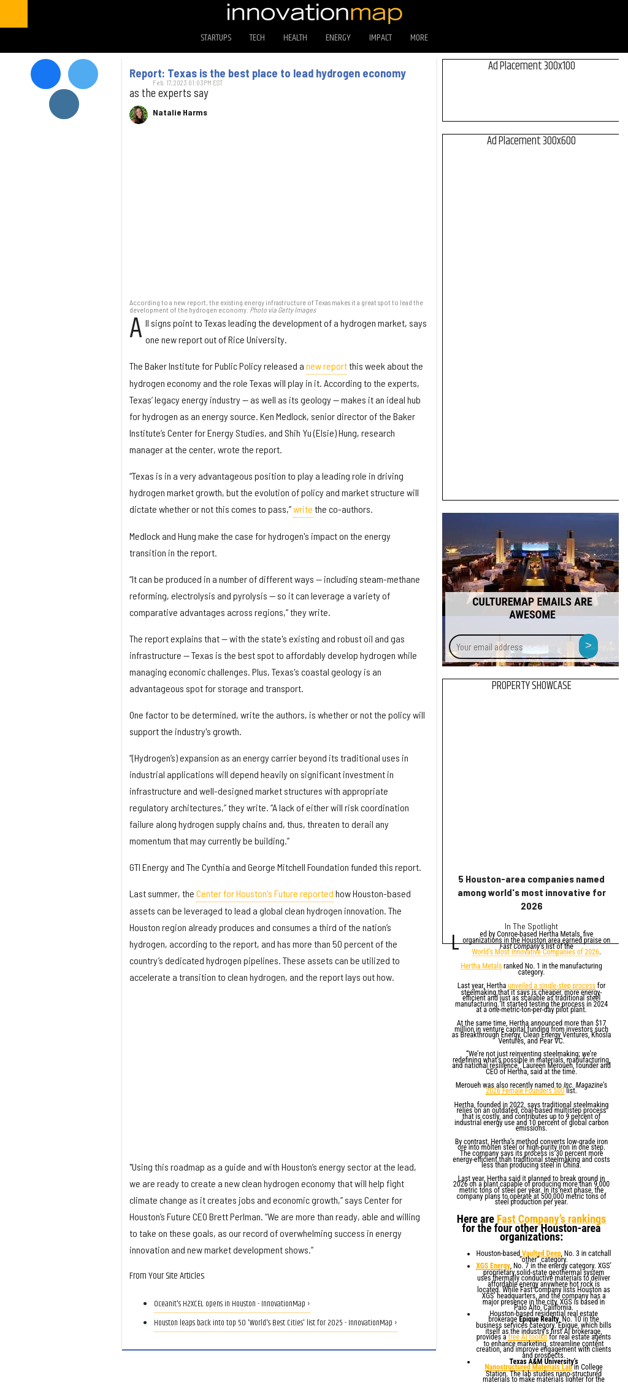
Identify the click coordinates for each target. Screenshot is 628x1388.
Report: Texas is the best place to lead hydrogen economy (267, 73)
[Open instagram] (564, 13)
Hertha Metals (481, 967)
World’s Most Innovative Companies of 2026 (535, 952)
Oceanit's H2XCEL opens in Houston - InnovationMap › (232, 1304)
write (303, 509)
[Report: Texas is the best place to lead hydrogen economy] (279, 217)
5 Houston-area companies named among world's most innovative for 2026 (532, 892)
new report (326, 366)
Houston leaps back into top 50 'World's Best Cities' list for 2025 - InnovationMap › (275, 1323)
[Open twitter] (532, 13)
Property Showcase (532, 686)
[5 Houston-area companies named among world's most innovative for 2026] (531, 785)
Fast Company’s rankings (551, 1219)
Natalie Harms (180, 112)
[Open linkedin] (597, 13)
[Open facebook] (500, 13)
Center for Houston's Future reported (265, 893)
